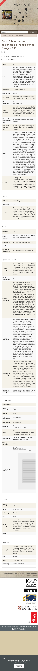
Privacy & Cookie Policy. (19, 662)
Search (32, 32)
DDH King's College (31, 575)
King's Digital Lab (20, 629)
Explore (11, 35)
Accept (19, 666)
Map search (19, 35)
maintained (11, 626)
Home (4, 35)
